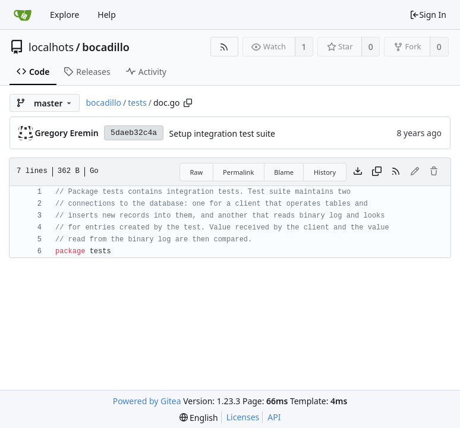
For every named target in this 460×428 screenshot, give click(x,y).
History (325, 172)
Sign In (427, 14)
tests (137, 102)
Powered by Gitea (147, 401)
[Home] (22, 15)
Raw (196, 172)
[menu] (198, 417)
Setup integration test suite (222, 133)
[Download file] (357, 172)
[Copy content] (376, 172)
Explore (64, 14)
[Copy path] (188, 103)
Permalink (238, 172)
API (274, 417)
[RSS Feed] (224, 46)
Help (106, 14)
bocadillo (106, 47)
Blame (284, 172)
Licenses (243, 417)
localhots (51, 47)
